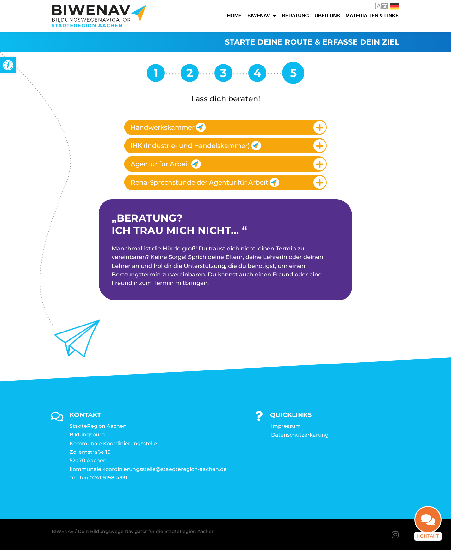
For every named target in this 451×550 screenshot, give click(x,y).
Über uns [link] (327, 15)
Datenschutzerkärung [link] (300, 435)
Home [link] (234, 15)
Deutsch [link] (394, 6)
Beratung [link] (295, 15)
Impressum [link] (286, 426)
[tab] (225, 127)
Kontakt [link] (428, 537)
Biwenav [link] (261, 16)
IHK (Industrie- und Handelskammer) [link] (196, 145)
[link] (8, 65)
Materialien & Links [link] (372, 15)
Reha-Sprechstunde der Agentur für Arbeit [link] (205, 182)
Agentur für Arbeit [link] (166, 164)
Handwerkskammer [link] (168, 127)
